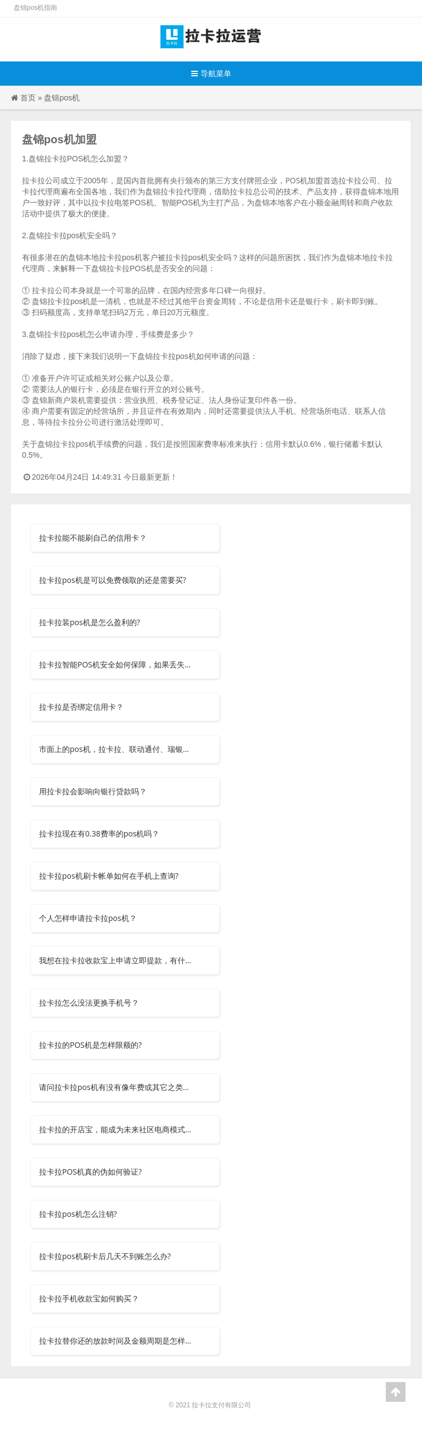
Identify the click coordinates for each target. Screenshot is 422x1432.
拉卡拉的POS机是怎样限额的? (90, 1045)
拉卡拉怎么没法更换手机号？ (89, 1002)
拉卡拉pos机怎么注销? (78, 1214)
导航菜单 (211, 73)
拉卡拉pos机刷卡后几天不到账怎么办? (105, 1256)
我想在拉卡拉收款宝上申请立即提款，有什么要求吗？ (116, 960)
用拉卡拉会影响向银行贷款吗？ (93, 791)
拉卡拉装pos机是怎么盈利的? (89, 622)
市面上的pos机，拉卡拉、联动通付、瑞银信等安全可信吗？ (116, 749)
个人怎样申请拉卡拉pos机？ (88, 918)
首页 (28, 97)
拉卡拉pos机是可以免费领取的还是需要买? (112, 580)
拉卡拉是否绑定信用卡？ (81, 706)
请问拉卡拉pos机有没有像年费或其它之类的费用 (116, 1087)
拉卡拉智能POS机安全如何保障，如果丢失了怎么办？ (116, 664)
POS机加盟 (304, 180)
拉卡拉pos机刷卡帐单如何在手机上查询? (109, 876)
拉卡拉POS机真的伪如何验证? (90, 1171)
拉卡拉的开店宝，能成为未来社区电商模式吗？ (116, 1129)
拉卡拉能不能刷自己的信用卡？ (93, 537)
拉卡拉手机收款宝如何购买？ (89, 1298)
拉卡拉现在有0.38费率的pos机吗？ (99, 833)
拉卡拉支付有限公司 (221, 1404)
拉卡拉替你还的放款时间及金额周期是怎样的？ (116, 1340)
